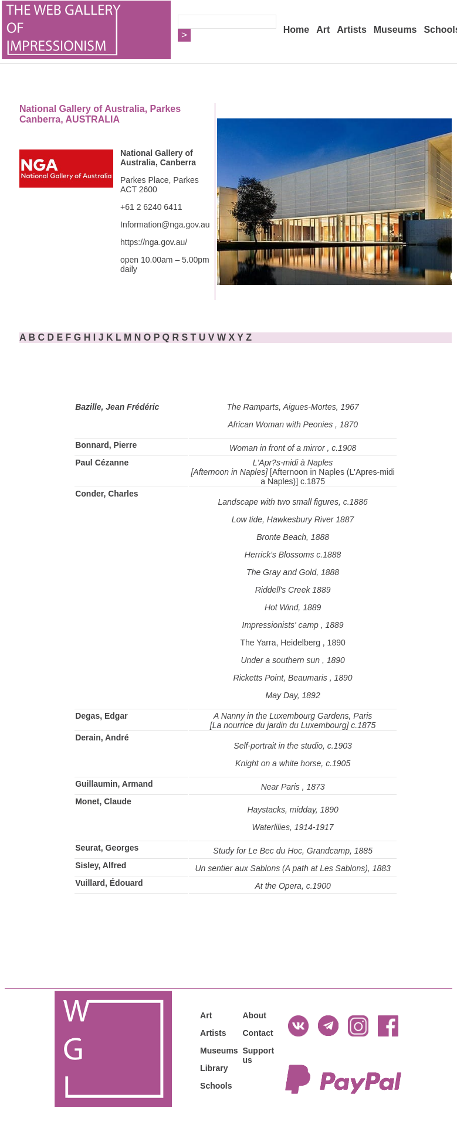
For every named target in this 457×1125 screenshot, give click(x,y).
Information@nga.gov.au (165, 224)
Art (323, 30)
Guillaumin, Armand (114, 783)
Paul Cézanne (101, 462)
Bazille (88, 407)
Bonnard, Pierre (106, 445)
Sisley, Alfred (100, 865)
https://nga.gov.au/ (153, 242)
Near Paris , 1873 (293, 786)
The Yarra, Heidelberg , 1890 (292, 642)
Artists (352, 30)
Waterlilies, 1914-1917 (293, 827)
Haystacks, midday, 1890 (292, 809)
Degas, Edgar (101, 715)
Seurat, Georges (106, 847)
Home (296, 30)
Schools (216, 1085)
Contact (257, 1033)
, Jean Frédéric (130, 407)
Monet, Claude (103, 801)
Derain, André (101, 737)
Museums (395, 30)
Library (214, 1068)
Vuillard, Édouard (109, 883)
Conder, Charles (106, 493)
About (254, 1015)
